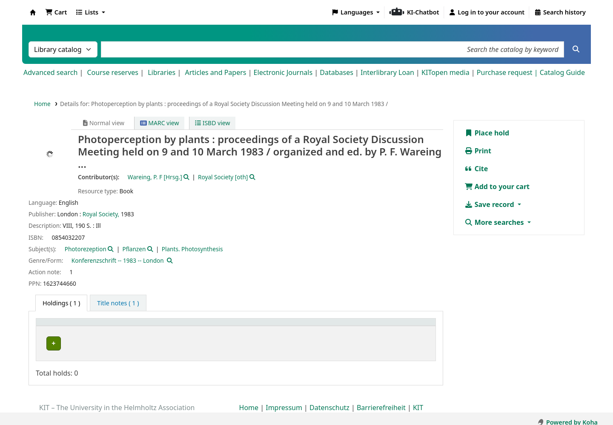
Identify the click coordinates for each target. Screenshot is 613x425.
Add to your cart (497, 186)
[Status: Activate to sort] (405, 327)
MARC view (159, 123)
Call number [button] (309, 326)
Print (477, 150)
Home (42, 104)
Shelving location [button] (200, 326)
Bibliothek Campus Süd (77, 343)
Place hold (487, 133)
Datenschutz (329, 400)
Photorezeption (85, 249)
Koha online (33, 12)
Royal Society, (101, 214)
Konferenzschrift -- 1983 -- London (118, 260)
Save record (490, 204)
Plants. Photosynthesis (192, 249)
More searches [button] (495, 222)
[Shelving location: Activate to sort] (229, 327)
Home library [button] (59, 326)
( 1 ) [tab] (61, 303)
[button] (56, 12)
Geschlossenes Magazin (206, 343)
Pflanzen (134, 249)
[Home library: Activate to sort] (103, 327)
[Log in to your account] (486, 12)
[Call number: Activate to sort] (331, 327)
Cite (476, 168)
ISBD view (212, 123)
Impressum (284, 400)
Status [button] (389, 326)
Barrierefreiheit (381, 400)
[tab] (118, 303)
